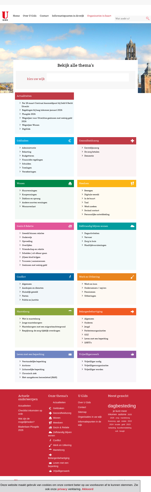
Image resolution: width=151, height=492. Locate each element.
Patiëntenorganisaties (95, 330)
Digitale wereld (91, 194)
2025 (130, 414)
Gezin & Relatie (25, 226)
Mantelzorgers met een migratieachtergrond (43, 326)
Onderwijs (27, 237)
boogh (122, 431)
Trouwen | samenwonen (33, 261)
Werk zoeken (90, 206)
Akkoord (87, 489)
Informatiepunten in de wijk (68, 15)
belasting (112, 428)
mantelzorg (125, 418)
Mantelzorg (23, 311)
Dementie (89, 156)
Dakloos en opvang (31, 198)
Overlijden (27, 245)
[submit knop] (148, 18)
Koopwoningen (29, 194)
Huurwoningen (29, 190)
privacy (62, 489)
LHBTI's (88, 342)
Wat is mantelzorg (31, 318)
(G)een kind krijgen (31, 257)
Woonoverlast (29, 206)
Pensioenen (89, 292)
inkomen (112, 414)
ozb (116, 431)
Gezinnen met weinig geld (34, 265)
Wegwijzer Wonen (30, 125)
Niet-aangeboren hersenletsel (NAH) (39, 377)
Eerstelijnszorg (91, 148)
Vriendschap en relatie (33, 249)
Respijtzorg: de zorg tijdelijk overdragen (41, 330)
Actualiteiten (24, 95)
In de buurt (89, 198)
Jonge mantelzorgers (32, 322)
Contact (44, 15)
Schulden (26, 163)
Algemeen (27, 284)
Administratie (29, 148)
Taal (86, 202)
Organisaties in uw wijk (90, 416)
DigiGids (26, 129)
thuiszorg (111, 421)
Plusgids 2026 (29, 114)
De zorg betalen (91, 152)
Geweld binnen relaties (33, 233)
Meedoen (84, 183)
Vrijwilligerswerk (89, 354)
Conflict (21, 276)
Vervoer (88, 237)
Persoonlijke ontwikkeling (96, 214)
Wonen (21, 183)
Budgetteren (28, 156)
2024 (111, 424)
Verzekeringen (29, 171)
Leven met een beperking (96, 338)
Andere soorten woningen (34, 202)
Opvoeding (27, 241)
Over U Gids (30, 15)
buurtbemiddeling (124, 428)
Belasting (26, 152)
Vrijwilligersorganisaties (96, 365)
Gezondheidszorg (89, 140)
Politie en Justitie (30, 300)
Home (16, 15)
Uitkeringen (90, 296)
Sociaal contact (91, 210)
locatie (117, 424)
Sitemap (82, 412)
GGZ (86, 334)
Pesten (25, 296)
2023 (128, 424)
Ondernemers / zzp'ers (95, 288)
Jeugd (87, 326)
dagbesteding (122, 405)
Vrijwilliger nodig (92, 361)
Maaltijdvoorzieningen (95, 245)
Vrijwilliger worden (93, 369)
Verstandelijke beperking (34, 361)
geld (123, 424)
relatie (123, 421)
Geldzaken (22, 140)
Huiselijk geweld (30, 292)
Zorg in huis (90, 241)
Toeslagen (27, 167)
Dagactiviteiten (91, 233)
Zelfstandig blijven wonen (93, 226)
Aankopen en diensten (33, 288)
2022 (130, 421)
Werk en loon (90, 284)
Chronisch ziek (29, 373)
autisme (122, 414)
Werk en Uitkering (89, 276)
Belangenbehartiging (90, 311)
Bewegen (88, 190)
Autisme (26, 365)
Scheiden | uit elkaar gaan (34, 253)
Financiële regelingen (32, 159)
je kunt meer (120, 411)
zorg (117, 418)
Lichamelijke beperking (33, 369)
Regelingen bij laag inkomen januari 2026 (42, 110)
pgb (118, 421)
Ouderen (88, 322)
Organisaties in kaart (99, 15)
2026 (112, 418)
